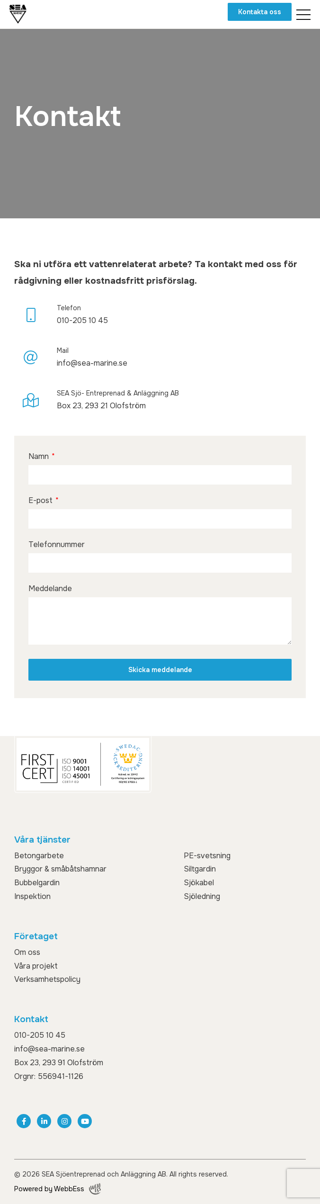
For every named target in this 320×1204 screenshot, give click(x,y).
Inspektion (32, 896)
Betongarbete (39, 856)
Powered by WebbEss (57, 1189)
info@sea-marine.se (49, 1049)
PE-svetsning (207, 856)
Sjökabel (199, 883)
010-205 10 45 (39, 1035)
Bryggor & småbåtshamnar (60, 869)
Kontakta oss (259, 12)
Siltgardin (200, 869)
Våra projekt (36, 966)
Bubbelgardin (37, 883)
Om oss (27, 952)
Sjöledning (202, 896)
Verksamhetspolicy (47, 979)
